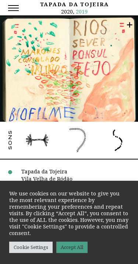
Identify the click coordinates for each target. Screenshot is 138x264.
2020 (67, 11)
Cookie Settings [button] (31, 247)
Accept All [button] (72, 247)
